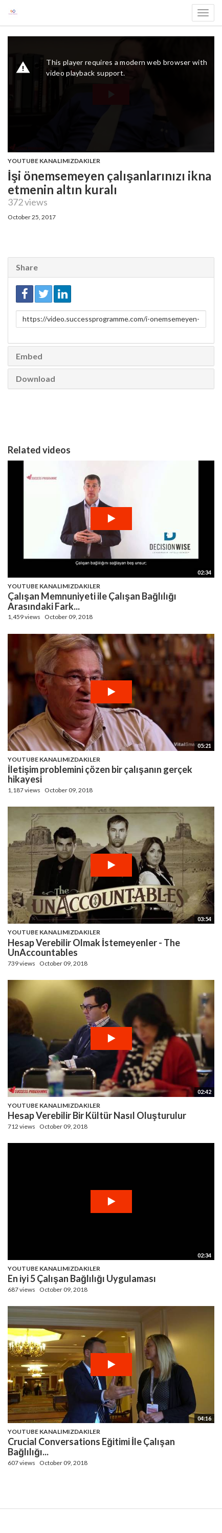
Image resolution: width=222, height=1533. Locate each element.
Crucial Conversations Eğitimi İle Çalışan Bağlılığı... (91, 1446)
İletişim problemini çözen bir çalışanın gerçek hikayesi (100, 774)
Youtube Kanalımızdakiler (54, 161)
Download (35, 378)
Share (27, 267)
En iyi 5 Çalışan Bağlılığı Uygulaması (82, 1278)
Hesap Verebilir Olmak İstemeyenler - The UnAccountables (94, 947)
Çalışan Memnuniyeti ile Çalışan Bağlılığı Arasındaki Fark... (92, 601)
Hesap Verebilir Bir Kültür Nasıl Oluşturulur (97, 1115)
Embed (29, 356)
